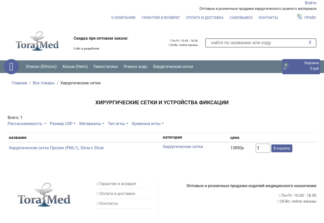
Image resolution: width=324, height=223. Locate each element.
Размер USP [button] (61, 123)
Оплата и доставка (205, 18)
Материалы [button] (90, 123)
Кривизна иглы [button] (146, 123)
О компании (123, 18)
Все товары (44, 83)
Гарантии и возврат (160, 18)
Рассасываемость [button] (25, 123)
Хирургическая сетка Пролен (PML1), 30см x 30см (56, 147)
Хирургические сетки (173, 66)
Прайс (306, 18)
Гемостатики (105, 66)
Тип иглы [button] (116, 123)
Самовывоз (241, 18)
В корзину (282, 148)
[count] (263, 148)
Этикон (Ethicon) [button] (41, 66)
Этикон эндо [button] (135, 66)
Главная (19, 83)
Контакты (268, 18)
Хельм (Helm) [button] (75, 66)
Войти (310, 3)
